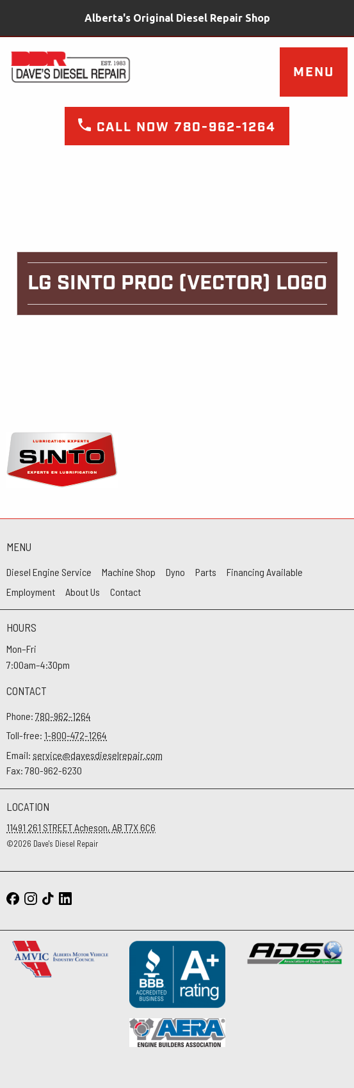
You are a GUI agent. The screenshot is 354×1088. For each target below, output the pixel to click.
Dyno (175, 572)
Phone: (48, 716)
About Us (82, 592)
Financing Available (265, 572)
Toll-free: (56, 735)
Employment (30, 592)
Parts (205, 572)
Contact (125, 592)
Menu (313, 72)
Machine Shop (129, 572)
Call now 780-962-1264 (177, 127)
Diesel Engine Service (49, 572)
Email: (84, 755)
